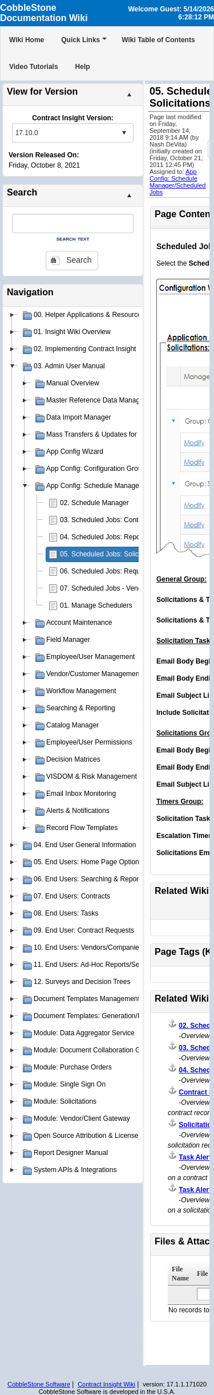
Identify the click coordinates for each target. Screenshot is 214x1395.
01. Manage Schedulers (96, 605)
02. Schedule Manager (94, 503)
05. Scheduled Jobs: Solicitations (110, 554)
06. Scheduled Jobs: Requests (106, 571)
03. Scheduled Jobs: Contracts (106, 520)
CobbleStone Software (38, 1384)
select (124, 133)
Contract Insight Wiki (106, 1384)
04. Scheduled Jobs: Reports (104, 537)
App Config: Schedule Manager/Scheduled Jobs (177, 182)
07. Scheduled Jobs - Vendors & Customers (126, 588)
